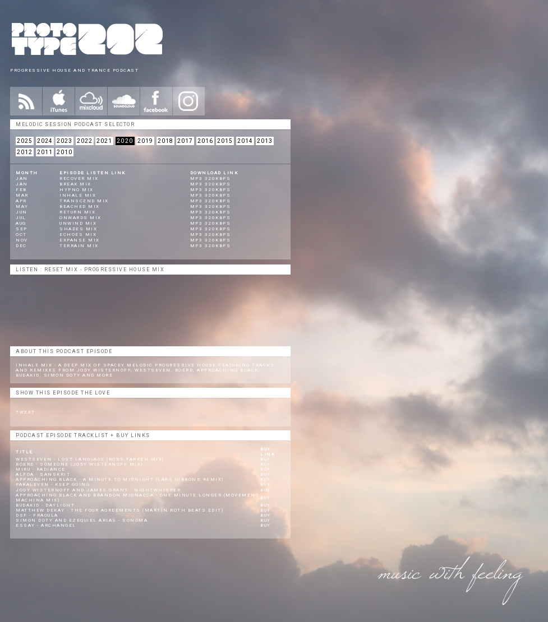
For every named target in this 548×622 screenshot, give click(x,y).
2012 (25, 152)
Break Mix (75, 184)
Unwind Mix (77, 223)
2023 (64, 141)
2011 (45, 152)
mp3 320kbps (210, 178)
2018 (165, 141)
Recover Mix (79, 178)
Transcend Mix (84, 200)
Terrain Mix (79, 245)
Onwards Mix (80, 217)
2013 (265, 141)
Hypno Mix (76, 189)
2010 (64, 152)
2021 (104, 141)
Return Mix (77, 212)
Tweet (25, 412)
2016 (205, 141)
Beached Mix (79, 206)
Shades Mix (78, 228)
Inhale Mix (77, 195)
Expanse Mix (79, 240)
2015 (225, 141)
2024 (45, 141)
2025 (25, 141)
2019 (145, 141)
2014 (245, 141)
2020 (125, 141)
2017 (185, 141)
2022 (85, 141)
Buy (265, 459)
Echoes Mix (77, 234)
